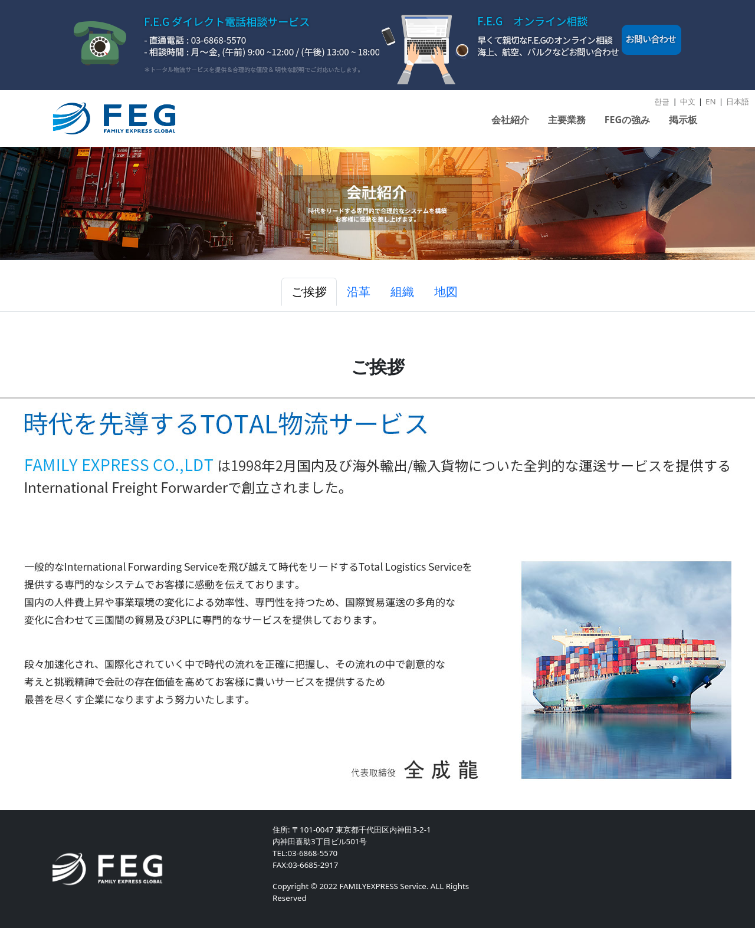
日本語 (737, 101)
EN (710, 101)
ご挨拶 (309, 292)
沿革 (358, 292)
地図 (446, 292)
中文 (687, 101)
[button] (510, 124)
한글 (661, 101)
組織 (402, 292)
